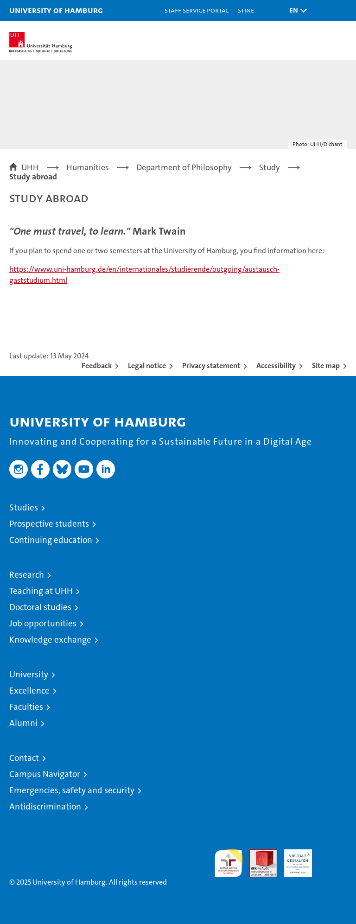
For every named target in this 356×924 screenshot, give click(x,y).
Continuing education (50, 540)
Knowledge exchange (50, 639)
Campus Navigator (44, 774)
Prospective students (49, 523)
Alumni (23, 723)
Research (26, 574)
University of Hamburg (56, 10)
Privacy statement (211, 365)
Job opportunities (42, 623)
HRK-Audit (293, 859)
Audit (258, 854)
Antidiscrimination (45, 806)
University (28, 674)
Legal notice (147, 365)
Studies (23, 507)
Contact (24, 758)
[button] (295, 10)
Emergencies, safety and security (71, 790)
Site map (326, 365)
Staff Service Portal (197, 10)
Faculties (26, 707)
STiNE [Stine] (246, 10)
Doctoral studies (40, 607)
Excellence (29, 690)
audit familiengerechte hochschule (228, 863)
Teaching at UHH (41, 591)
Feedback (97, 365)
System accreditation (333, 859)
